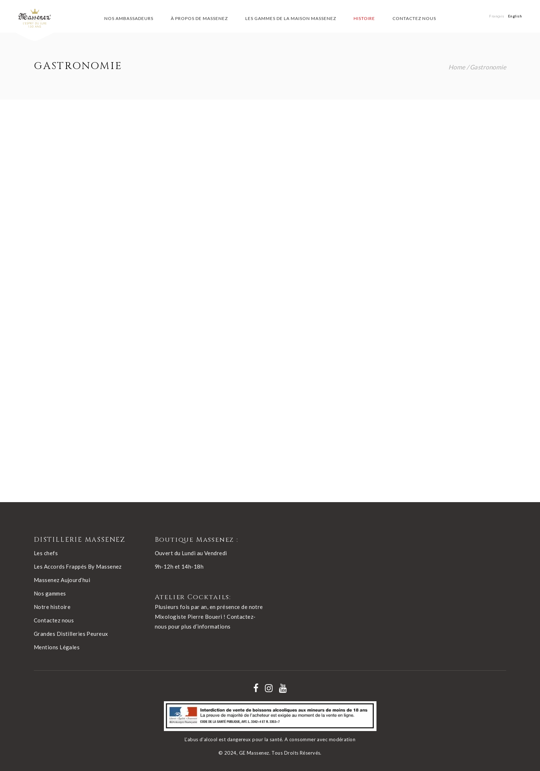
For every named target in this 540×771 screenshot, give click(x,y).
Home (457, 67)
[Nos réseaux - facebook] (255, 688)
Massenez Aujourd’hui (62, 580)
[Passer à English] (515, 16)
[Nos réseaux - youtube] (283, 688)
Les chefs (46, 553)
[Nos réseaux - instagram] (269, 688)
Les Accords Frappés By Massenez (78, 566)
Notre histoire (52, 607)
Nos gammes (50, 593)
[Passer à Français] (496, 16)
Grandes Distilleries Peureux (71, 633)
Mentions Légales (57, 647)
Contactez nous (54, 620)
